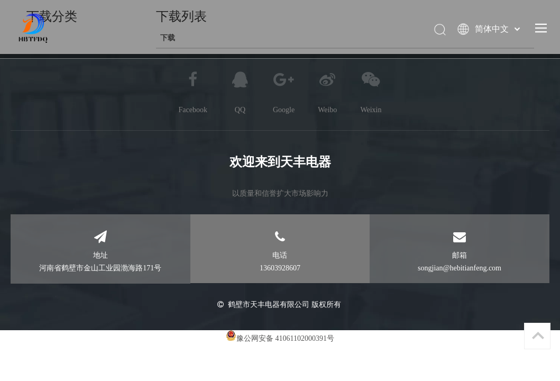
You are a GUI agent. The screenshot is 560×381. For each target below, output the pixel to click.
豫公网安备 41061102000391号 (285, 338)
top (538, 335)
